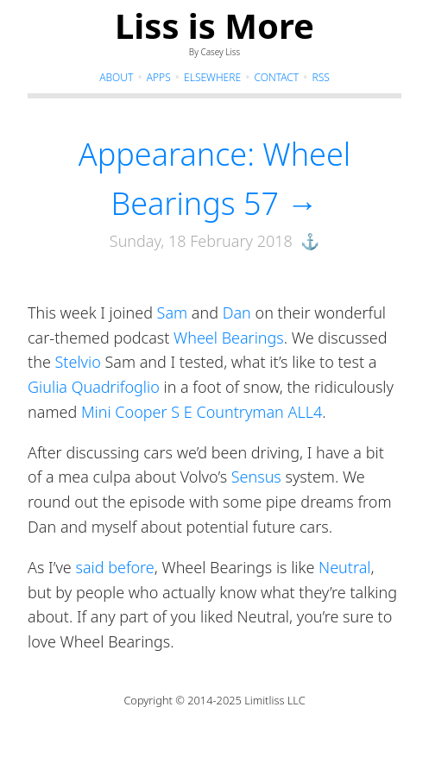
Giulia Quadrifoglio (94, 386)
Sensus (256, 476)
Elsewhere (212, 77)
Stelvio (78, 361)
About (116, 77)
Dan (237, 312)
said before (114, 567)
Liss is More (214, 25)
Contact (276, 77)
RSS (321, 77)
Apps (159, 77)
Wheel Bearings (228, 337)
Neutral (344, 567)
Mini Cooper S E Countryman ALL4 (201, 411)
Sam (172, 312)
